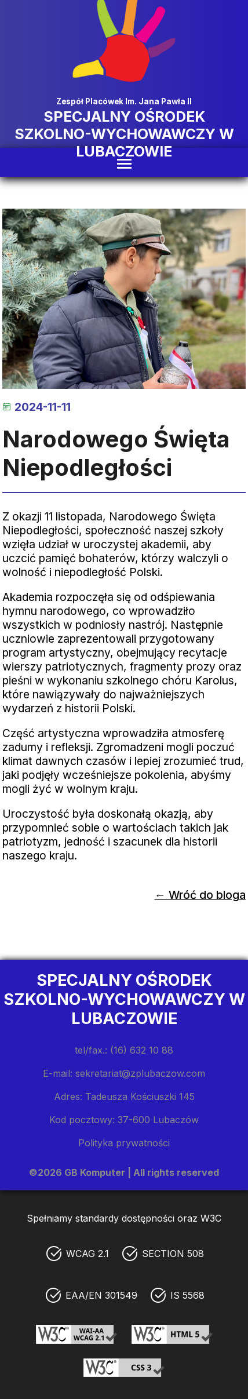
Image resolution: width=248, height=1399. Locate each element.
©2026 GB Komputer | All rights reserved (124, 1172)
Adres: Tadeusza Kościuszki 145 (124, 1096)
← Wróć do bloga (200, 895)
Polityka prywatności (124, 1143)
